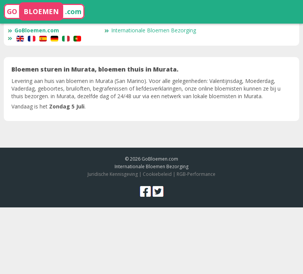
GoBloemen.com (33, 30)
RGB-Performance (196, 174)
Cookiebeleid (158, 174)
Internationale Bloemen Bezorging (150, 30)
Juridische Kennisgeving (113, 174)
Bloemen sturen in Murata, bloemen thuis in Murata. (95, 69)
